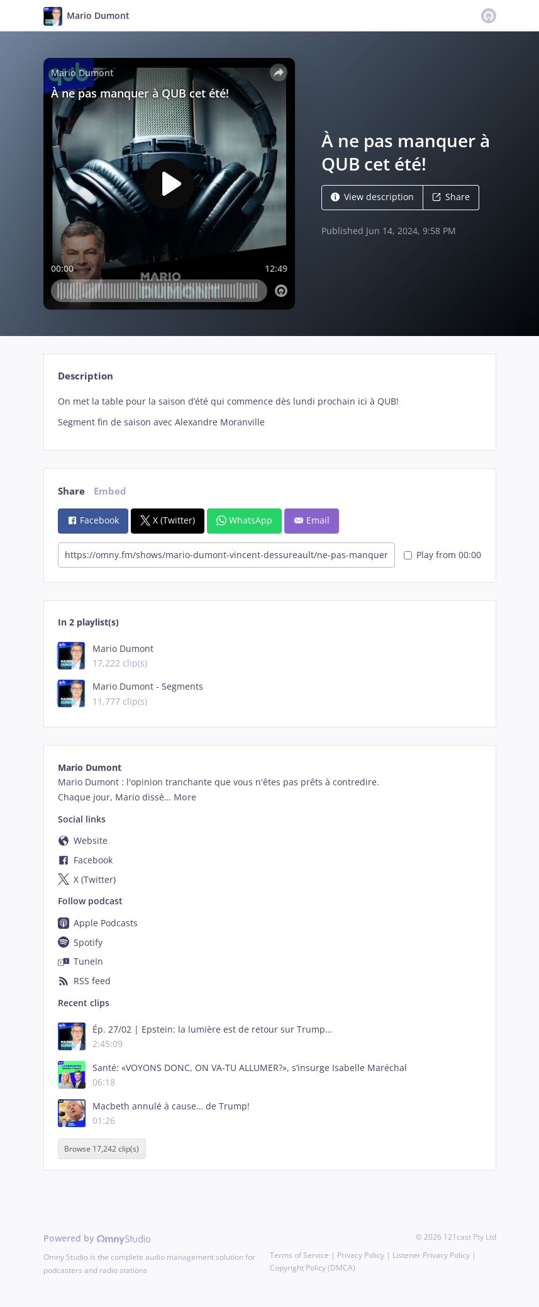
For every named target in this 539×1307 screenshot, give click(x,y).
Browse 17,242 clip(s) (101, 1148)
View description (372, 197)
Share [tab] (71, 491)
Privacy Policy (360, 1255)
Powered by (97, 1238)
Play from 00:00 (442, 555)
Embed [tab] (110, 491)
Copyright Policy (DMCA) (312, 1267)
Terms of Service (299, 1255)
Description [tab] (85, 376)
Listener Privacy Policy (431, 1255)
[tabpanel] (269, 412)
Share (451, 197)
